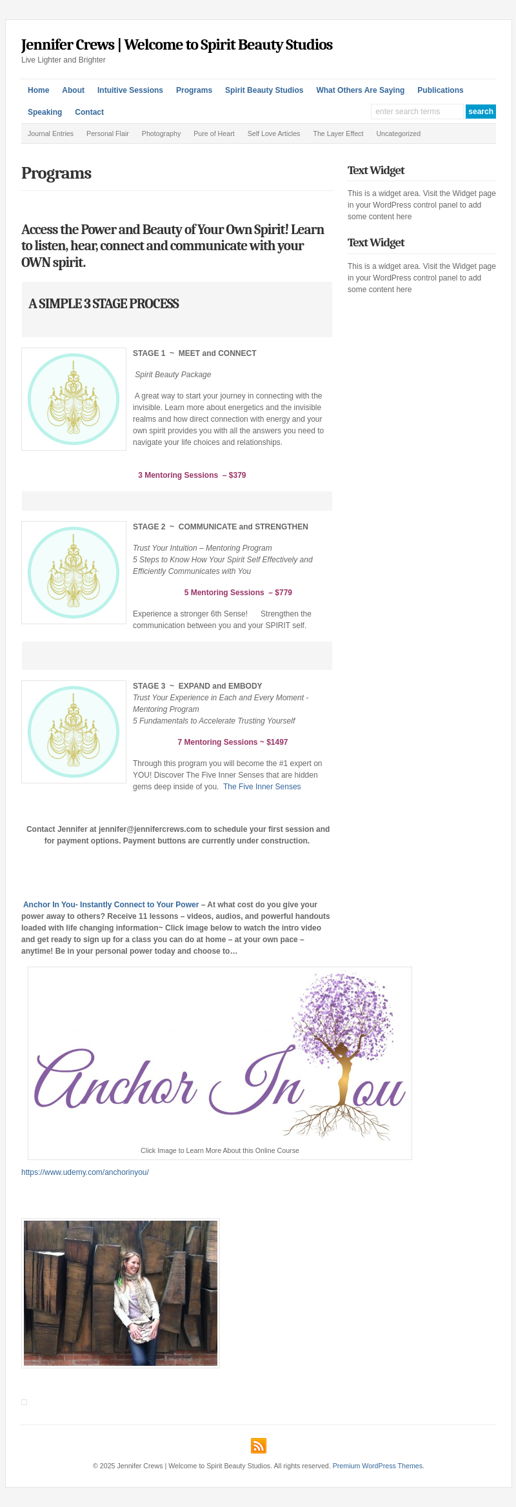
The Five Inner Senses (262, 786)
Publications (440, 90)
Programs (194, 90)
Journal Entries (51, 133)
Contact (89, 112)
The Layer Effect (338, 133)
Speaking (45, 112)
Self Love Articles (274, 133)
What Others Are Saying (360, 90)
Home (38, 90)
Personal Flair (107, 133)
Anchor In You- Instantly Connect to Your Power (112, 904)
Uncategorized (398, 133)
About (73, 90)
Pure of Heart (214, 133)
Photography (161, 133)
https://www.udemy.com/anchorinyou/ (85, 1172)
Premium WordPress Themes (377, 1466)
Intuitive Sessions (130, 90)
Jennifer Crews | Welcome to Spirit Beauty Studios (177, 44)
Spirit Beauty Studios (264, 90)
